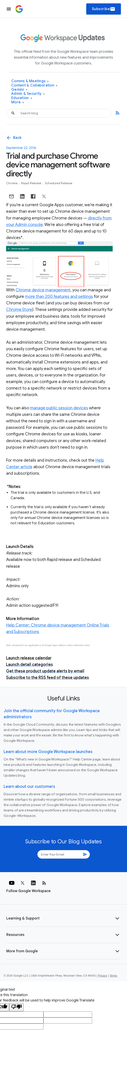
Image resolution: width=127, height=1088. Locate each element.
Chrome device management (43, 290)
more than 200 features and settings (59, 296)
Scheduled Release (58, 183)
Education (21, 98)
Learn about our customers (29, 786)
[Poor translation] (16, 1007)
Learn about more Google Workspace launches (48, 751)
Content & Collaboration (34, 85)
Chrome (12, 183)
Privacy (102, 975)
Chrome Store (19, 309)
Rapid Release (31, 183)
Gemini (19, 90)
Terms (113, 975)
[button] (63, 918)
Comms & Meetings (30, 81)
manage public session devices (59, 408)
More (17, 102)
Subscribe (104, 9)
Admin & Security (28, 94)
